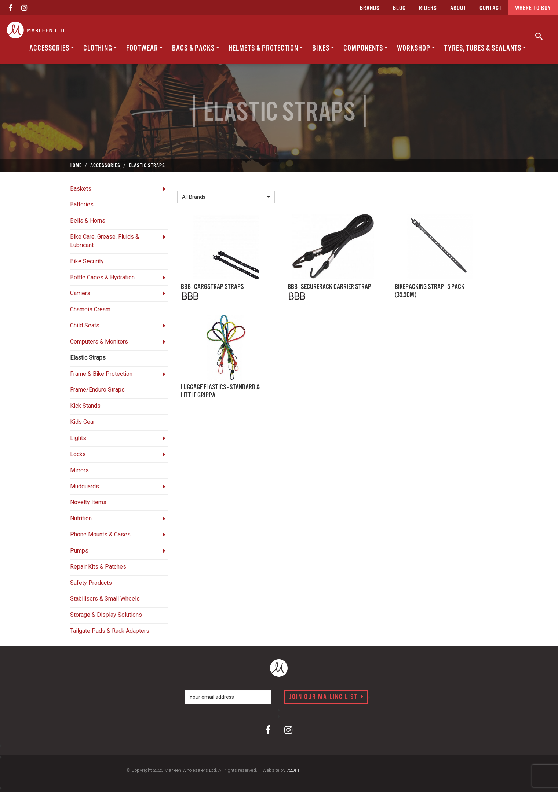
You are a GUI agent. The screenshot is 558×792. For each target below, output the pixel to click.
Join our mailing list (326, 697)
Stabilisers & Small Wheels (105, 598)
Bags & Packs (196, 48)
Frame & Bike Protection (101, 373)
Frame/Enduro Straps (97, 389)
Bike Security (87, 261)
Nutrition (81, 518)
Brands (370, 8)
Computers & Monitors (99, 341)
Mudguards (84, 486)
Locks (78, 454)
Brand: (187, 185)
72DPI (293, 770)
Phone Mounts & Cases (100, 534)
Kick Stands (85, 405)
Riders (428, 8)
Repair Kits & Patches (98, 566)
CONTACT (490, 8)
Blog (399, 8)
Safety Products (91, 582)
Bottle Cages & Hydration (102, 277)
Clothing (100, 48)
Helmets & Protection (266, 48)
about (458, 8)
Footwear (144, 48)
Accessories (51, 48)
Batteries (82, 204)
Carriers (80, 293)
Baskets (80, 188)
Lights (78, 437)
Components (365, 48)
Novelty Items (88, 502)
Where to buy (533, 8)
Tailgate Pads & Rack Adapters (109, 630)
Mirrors (79, 470)
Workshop (416, 48)
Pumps (79, 550)
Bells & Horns (87, 220)
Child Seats (84, 325)
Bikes (323, 48)
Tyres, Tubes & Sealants (485, 48)
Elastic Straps (88, 357)
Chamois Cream (90, 309)
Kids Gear (82, 421)
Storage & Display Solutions (106, 614)
